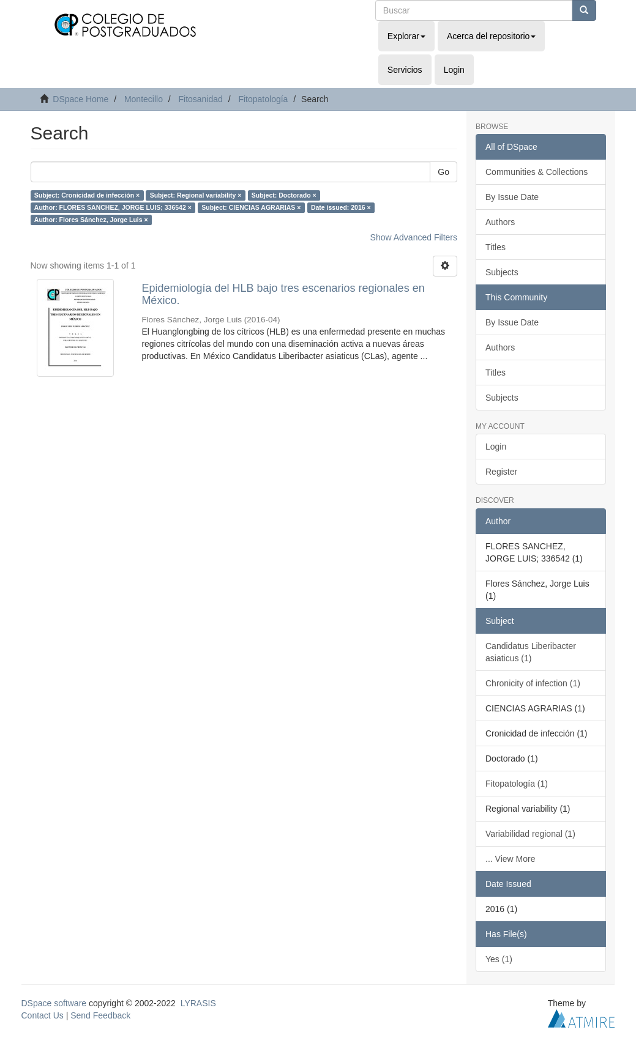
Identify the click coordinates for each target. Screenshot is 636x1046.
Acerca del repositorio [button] (491, 36)
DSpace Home (80, 99)
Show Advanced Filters (413, 237)
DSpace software (54, 1003)
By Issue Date (512, 197)
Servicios (404, 70)
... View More (510, 859)
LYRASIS (198, 1003)
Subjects (501, 272)
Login (495, 446)
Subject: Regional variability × (196, 195)
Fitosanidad (200, 99)
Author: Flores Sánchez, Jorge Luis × (91, 219)
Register (501, 472)
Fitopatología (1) (516, 783)
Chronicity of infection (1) (532, 683)
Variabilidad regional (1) (530, 834)
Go (443, 172)
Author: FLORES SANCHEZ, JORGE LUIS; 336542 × (113, 207)
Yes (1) (498, 959)
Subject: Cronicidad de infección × (87, 195)
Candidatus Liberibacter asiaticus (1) (530, 652)
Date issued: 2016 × (341, 207)
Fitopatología (263, 99)
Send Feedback (100, 1015)
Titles (495, 247)
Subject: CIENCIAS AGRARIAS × (251, 207)
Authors (500, 222)
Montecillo (143, 99)
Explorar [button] (406, 36)
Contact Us (42, 1015)
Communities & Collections (536, 172)
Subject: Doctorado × (284, 195)
